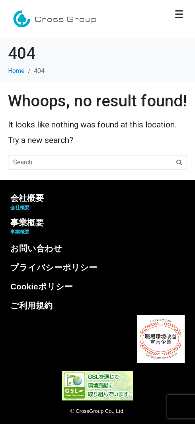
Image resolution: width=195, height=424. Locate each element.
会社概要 (27, 201)
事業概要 (27, 226)
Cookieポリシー (41, 286)
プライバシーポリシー (53, 267)
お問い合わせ (36, 248)
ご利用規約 (31, 305)
